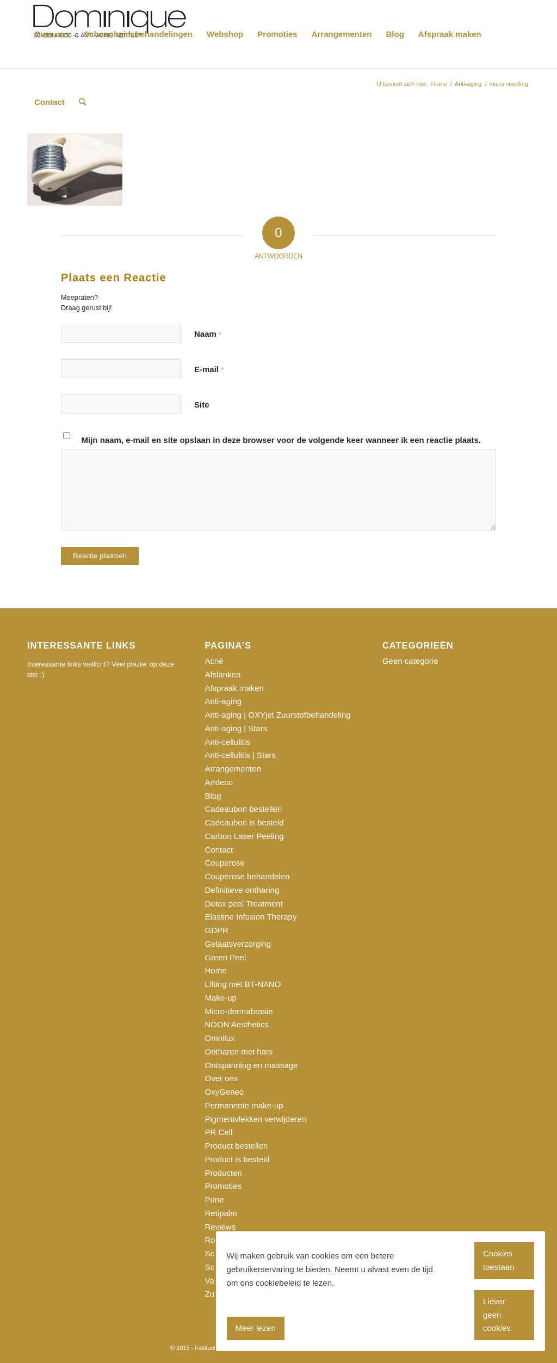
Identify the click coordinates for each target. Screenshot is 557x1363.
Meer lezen (256, 1328)
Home (215, 970)
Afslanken (222, 674)
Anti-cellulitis (227, 742)
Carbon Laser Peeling (244, 836)
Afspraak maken (234, 688)
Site (201, 404)
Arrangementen (233, 768)
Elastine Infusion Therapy (250, 916)
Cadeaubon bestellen (243, 808)
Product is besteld (237, 1159)
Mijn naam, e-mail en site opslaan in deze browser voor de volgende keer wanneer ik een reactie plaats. (281, 440)
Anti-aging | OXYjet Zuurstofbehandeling (277, 714)
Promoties (223, 1186)
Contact (219, 849)
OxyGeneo (224, 1091)
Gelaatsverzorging (238, 943)
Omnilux (219, 1038)
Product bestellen (236, 1145)
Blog (213, 795)
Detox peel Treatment (243, 903)
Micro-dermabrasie (239, 1011)
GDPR (216, 930)
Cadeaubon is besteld (244, 822)
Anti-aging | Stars (236, 728)
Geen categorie (410, 660)
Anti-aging (223, 701)
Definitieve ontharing (242, 890)
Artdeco (219, 782)
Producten (223, 1172)
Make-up (220, 997)
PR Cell (218, 1132)
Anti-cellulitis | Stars (240, 755)
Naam (207, 333)
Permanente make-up (244, 1105)
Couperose (224, 862)
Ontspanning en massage (251, 1065)
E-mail (209, 369)
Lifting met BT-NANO (243, 984)
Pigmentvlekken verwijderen (255, 1119)
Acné (214, 660)
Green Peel (225, 957)
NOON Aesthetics (237, 1024)
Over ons (221, 1078)
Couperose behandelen (247, 876)
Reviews (220, 1226)
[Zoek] (82, 102)
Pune (214, 1199)
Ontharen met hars (239, 1051)
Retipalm (221, 1213)
